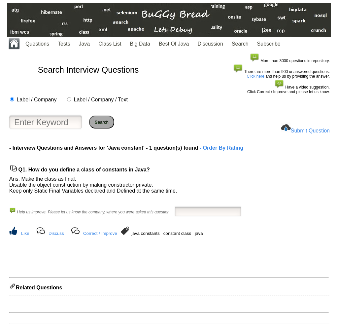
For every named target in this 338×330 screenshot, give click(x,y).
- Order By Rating (220, 148)
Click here (255, 76)
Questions (37, 44)
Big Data (140, 44)
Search (240, 44)
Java (84, 44)
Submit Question (310, 130)
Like (25, 233)
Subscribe (269, 44)
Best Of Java (174, 44)
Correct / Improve (100, 233)
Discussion (210, 44)
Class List (109, 44)
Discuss (56, 233)
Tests (64, 44)
